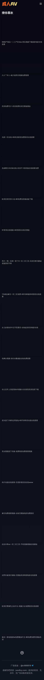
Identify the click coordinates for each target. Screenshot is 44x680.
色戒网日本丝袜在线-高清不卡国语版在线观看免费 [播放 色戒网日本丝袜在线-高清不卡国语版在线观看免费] (20, 168)
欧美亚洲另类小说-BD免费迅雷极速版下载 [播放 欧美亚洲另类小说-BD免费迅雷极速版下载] (17, 199)
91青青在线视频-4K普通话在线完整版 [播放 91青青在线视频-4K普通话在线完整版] (16, 230)
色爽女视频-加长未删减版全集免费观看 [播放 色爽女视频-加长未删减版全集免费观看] (16, 358)
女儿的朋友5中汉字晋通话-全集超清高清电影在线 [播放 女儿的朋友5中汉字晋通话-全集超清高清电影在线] (20, 327)
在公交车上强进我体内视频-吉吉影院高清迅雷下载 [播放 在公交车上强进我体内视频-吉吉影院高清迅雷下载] (20, 389)
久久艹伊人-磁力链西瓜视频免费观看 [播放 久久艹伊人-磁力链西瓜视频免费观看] (15, 75)
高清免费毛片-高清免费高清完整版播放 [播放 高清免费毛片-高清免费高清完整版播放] (16, 106)
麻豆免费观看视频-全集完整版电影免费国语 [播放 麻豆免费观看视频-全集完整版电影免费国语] (18, 513)
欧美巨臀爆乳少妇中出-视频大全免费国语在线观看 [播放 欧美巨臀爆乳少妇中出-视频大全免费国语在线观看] (20, 606)
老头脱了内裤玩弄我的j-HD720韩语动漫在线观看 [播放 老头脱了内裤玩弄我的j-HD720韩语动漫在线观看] (20, 420)
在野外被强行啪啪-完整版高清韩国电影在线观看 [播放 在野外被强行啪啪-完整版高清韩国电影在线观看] (19, 575)
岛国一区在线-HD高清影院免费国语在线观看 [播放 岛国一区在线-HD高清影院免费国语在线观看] (18, 137)
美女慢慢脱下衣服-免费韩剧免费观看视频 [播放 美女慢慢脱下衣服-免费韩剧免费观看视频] (17, 451)
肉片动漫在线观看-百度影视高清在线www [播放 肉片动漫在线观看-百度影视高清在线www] (17, 482)
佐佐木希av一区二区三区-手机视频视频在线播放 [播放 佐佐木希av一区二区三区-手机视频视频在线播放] (19, 544)
